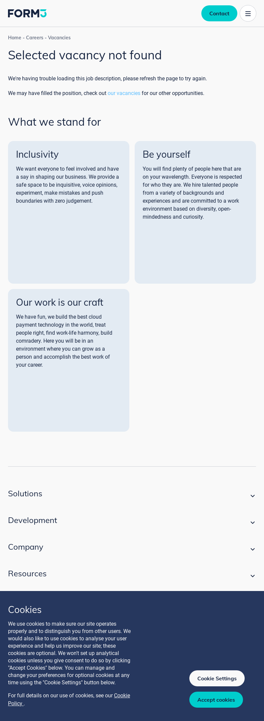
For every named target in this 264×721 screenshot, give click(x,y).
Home (14, 38)
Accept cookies (216, 699)
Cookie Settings (217, 678)
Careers (34, 38)
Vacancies (59, 38)
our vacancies (124, 93)
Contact (219, 13)
